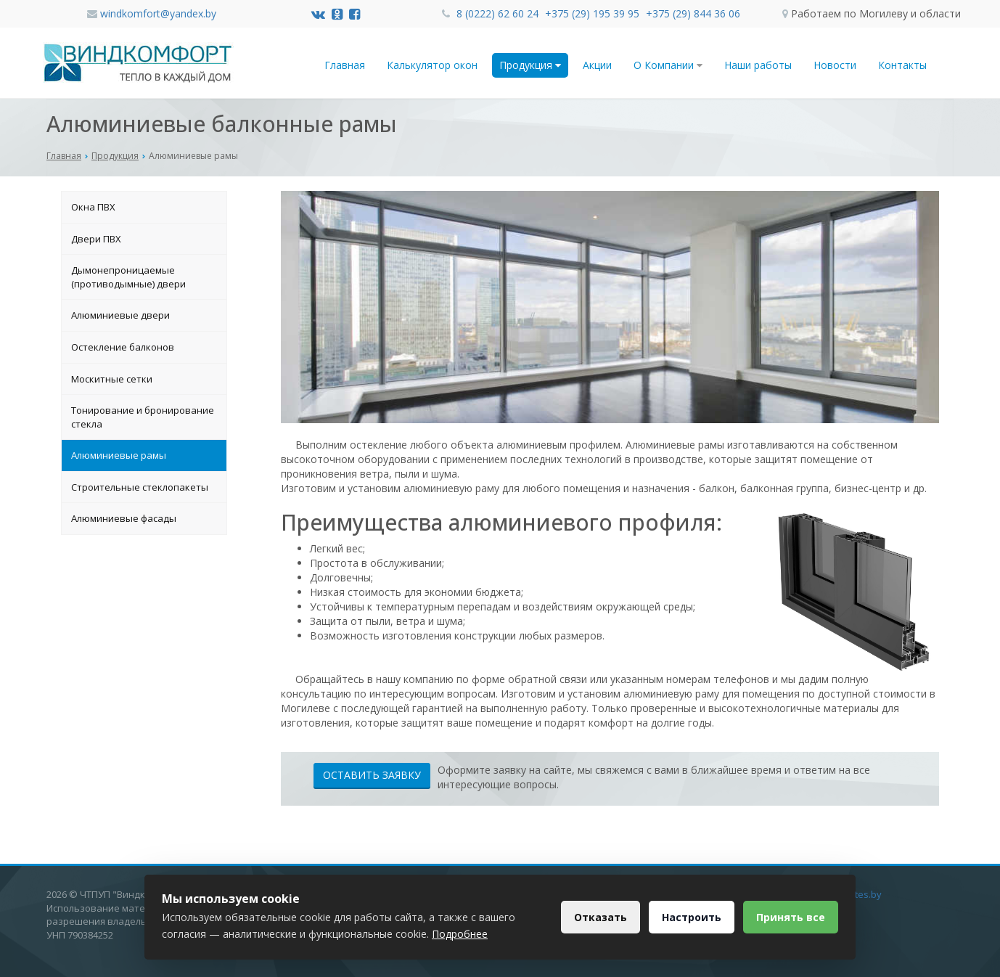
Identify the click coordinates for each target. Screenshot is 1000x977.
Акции (597, 65)
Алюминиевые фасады (123, 518)
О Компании (668, 65)
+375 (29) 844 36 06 (693, 13)
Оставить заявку (372, 775)
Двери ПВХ (96, 238)
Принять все (789, 917)
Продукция (530, 65)
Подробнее (460, 934)
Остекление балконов (122, 346)
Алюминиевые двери (120, 315)
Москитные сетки (111, 378)
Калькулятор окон (432, 65)
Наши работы (758, 65)
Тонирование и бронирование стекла (142, 417)
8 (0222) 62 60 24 (498, 13)
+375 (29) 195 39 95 (593, 13)
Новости (834, 65)
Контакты (902, 65)
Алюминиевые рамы (118, 455)
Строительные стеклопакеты (139, 487)
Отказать (596, 917)
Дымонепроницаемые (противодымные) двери (128, 276)
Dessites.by (856, 894)
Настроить (689, 917)
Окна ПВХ (93, 206)
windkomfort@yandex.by (158, 13)
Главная (344, 65)
